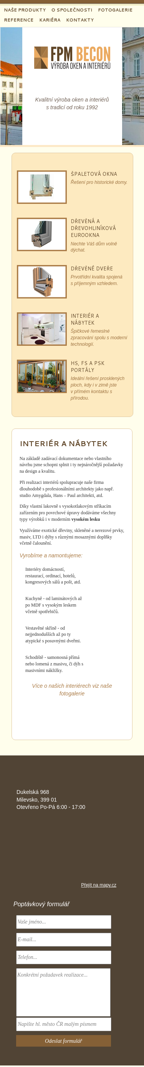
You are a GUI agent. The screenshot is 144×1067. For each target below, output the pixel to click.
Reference (18, 20)
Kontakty (80, 20)
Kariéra (49, 20)
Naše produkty (25, 10)
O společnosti (71, 10)
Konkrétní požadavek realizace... (63, 992)
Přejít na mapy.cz (98, 885)
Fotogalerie (115, 10)
